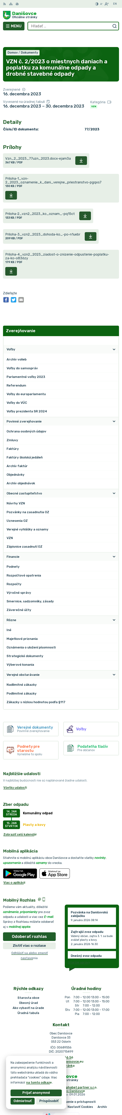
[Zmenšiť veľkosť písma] (101, 4)
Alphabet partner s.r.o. (80, 1073)
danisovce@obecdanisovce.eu (61, 1048)
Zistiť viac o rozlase (29, 932)
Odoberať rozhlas (29, 922)
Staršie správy (79, 948)
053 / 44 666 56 (61, 1043)
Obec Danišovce (73, 1077)
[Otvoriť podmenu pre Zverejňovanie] (114, 326)
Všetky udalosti (15, 774)
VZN (93, 92)
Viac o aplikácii (14, 869)
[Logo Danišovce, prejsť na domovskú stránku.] (61, 15)
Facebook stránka (61, 1052)
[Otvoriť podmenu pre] (114, 336)
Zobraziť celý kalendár (20, 821)
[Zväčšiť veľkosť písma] (106, 4)
